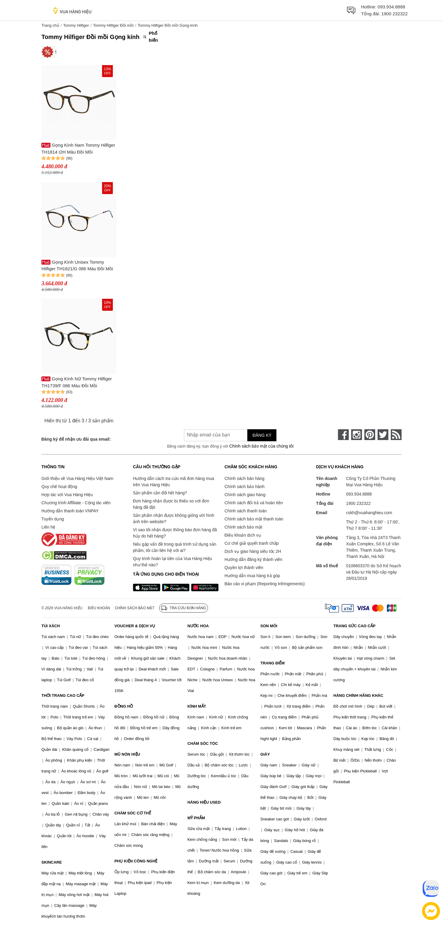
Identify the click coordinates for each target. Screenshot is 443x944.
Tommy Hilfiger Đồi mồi (113, 25)
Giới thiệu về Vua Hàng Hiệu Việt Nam (77, 478)
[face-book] (343, 434)
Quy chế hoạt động (59, 486)
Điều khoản (99, 608)
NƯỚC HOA (198, 626)
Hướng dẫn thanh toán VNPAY (69, 510)
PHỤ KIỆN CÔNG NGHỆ (135, 861)
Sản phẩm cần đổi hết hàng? (160, 492)
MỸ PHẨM (196, 818)
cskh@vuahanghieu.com (369, 512)
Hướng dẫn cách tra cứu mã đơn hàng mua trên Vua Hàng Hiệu (173, 481)
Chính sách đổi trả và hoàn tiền (254, 502)
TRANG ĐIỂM (273, 663)
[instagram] (356, 434)
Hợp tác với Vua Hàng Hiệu (67, 494)
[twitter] (383, 434)
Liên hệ (48, 527)
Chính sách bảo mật (243, 527)
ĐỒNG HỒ (123, 706)
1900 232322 (394, 13)
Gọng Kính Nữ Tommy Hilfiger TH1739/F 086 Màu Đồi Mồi (76, 382)
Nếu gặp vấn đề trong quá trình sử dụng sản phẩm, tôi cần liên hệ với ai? (174, 547)
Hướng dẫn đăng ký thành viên (253, 559)
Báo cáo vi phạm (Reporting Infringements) (265, 583)
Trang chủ (50, 25)
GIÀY (265, 754)
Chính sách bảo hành (244, 486)
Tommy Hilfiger (76, 25)
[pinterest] (369, 434)
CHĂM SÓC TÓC (202, 743)
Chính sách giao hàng (245, 494)
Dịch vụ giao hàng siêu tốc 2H (253, 551)
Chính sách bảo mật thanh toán (254, 519)
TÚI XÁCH (50, 626)
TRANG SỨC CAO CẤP (354, 626)
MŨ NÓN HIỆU (127, 754)
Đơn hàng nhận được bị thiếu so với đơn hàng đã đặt (171, 504)
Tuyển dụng (52, 519)
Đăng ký (261, 435)
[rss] (396, 434)
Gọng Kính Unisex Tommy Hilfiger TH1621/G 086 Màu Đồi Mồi (77, 265)
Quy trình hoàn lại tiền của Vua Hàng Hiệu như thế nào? (172, 561)
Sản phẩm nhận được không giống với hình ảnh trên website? (173, 518)
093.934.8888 (391, 6)
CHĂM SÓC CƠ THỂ (132, 813)
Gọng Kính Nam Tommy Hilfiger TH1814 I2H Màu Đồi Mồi (78, 148)
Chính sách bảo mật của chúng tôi (261, 446)
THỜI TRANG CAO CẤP (62, 695)
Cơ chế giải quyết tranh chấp (252, 543)
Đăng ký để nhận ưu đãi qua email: (76, 439)
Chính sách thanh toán (246, 510)
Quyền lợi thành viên (244, 567)
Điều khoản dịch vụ (243, 535)
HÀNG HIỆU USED (204, 802)
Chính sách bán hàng (244, 478)
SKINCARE (51, 862)
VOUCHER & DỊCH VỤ (134, 626)
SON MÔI (269, 626)
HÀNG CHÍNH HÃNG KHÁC (358, 695)
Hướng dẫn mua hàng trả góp (252, 575)
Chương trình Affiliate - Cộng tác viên (75, 502)
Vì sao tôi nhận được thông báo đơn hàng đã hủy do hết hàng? (175, 532)
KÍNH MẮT (196, 706)
